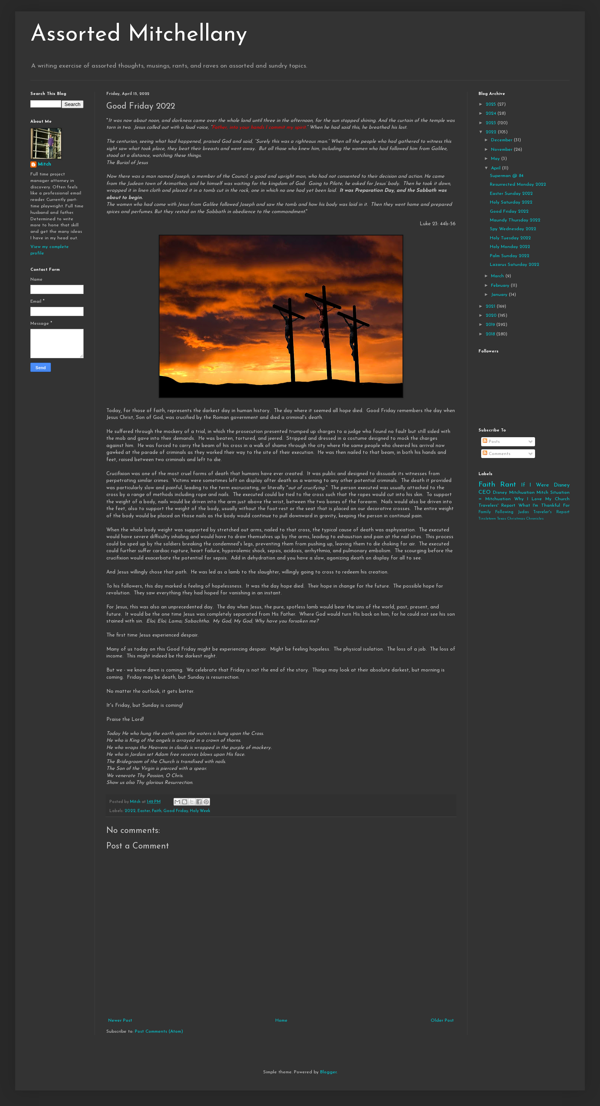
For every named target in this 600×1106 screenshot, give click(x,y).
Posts (491, 441)
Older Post (442, 1020)
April (496, 168)
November (502, 149)
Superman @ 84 (506, 176)
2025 (491, 104)
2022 (130, 811)
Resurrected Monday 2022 (518, 184)
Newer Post (120, 1020)
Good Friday (175, 811)
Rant (508, 484)
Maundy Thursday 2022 (515, 220)
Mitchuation (522, 492)
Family (484, 512)
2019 (491, 324)
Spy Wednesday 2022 (513, 229)
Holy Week (200, 811)
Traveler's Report (551, 512)
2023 (491, 123)
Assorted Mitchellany (138, 35)
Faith (156, 811)
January (500, 294)
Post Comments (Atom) (159, 1031)
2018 (491, 334)
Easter (143, 811)
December (502, 140)
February (501, 285)
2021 (491, 306)
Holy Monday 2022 (510, 247)
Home (281, 1020)
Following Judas (512, 512)
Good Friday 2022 (509, 211)
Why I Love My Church (542, 499)
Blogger (328, 1072)
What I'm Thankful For (544, 505)
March (498, 276)
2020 (492, 315)
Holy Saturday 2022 (511, 202)
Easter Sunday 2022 (511, 193)
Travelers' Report (496, 505)
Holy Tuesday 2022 (510, 238)
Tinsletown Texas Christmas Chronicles (511, 518)
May (496, 158)
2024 (491, 113)
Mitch (44, 164)
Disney (500, 492)
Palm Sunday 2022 (509, 256)
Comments (496, 454)
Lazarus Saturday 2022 (514, 264)
